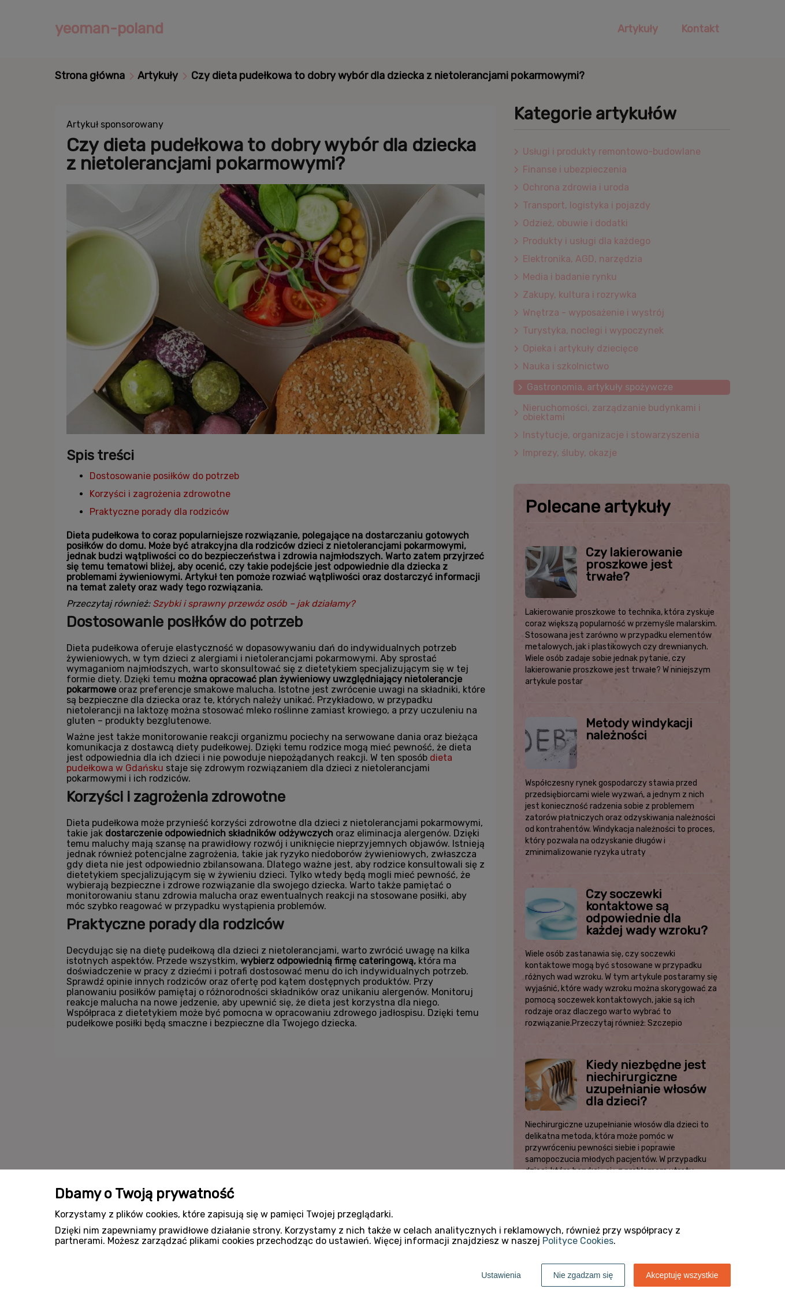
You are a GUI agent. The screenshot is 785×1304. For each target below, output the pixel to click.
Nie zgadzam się (583, 1275)
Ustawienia (500, 1275)
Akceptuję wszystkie (682, 1275)
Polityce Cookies (577, 1240)
